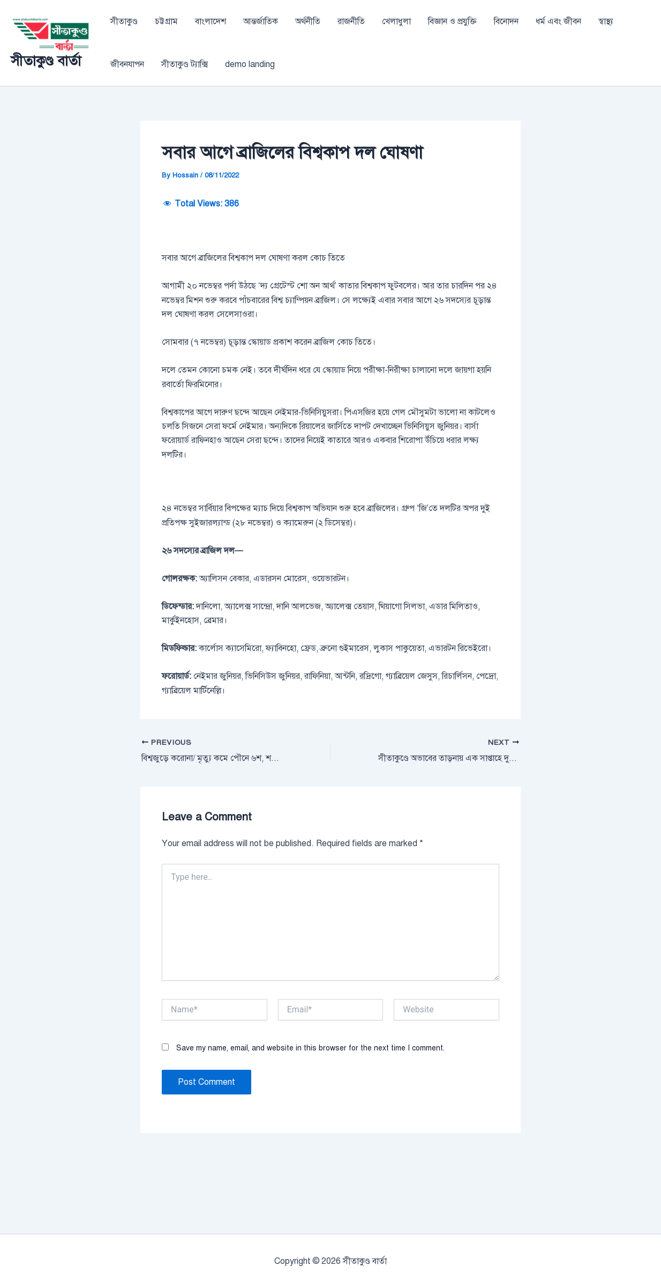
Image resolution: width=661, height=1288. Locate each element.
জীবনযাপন (127, 64)
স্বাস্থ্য (605, 21)
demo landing (250, 64)
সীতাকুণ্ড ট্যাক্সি (184, 64)
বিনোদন (506, 21)
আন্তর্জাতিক (260, 21)
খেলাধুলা (396, 21)
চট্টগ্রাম (166, 21)
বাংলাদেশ (210, 21)
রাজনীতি (351, 21)
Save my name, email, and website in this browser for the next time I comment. (310, 1114)
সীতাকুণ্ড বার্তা (46, 60)
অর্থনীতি (307, 21)
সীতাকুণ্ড (124, 21)
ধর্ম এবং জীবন (558, 21)
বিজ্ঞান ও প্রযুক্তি (452, 21)
